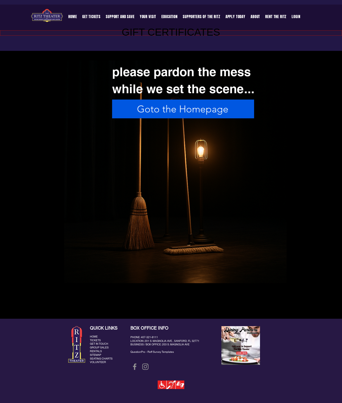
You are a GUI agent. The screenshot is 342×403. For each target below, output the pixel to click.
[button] (120, 17)
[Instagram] (145, 366)
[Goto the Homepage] (183, 109)
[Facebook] (134, 366)
